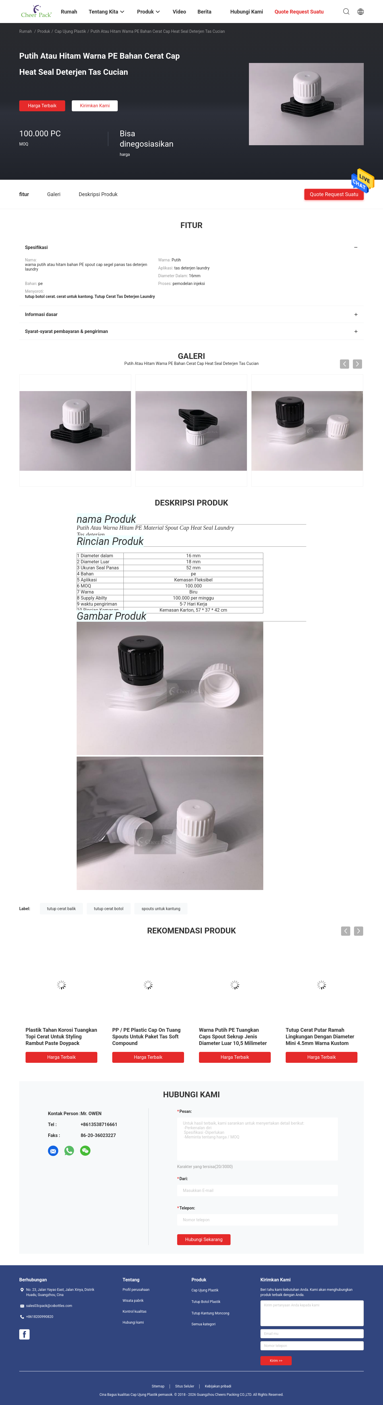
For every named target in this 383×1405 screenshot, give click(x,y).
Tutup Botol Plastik (206, 1302)
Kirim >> (276, 1361)
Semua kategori (204, 1324)
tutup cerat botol (108, 908)
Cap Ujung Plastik (70, 31)
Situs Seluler (184, 1386)
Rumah (25, 31)
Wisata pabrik (133, 1301)
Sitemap (158, 1386)
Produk (43, 31)
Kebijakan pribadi (218, 1386)
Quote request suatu (334, 194)
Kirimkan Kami (95, 105)
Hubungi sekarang (204, 1239)
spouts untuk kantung (161, 908)
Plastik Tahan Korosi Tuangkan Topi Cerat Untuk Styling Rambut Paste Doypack (61, 1036)
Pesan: (185, 1111)
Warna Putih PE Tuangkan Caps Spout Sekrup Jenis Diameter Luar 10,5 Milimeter (233, 1036)
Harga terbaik (42, 105)
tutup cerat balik (61, 908)
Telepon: (187, 1208)
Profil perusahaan (136, 1290)
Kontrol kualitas (134, 1312)
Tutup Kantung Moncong (210, 1313)
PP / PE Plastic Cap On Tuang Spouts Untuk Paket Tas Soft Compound (146, 1036)
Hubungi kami (133, 1322)
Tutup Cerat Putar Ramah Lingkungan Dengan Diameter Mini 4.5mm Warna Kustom (320, 1036)
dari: (183, 1178)
